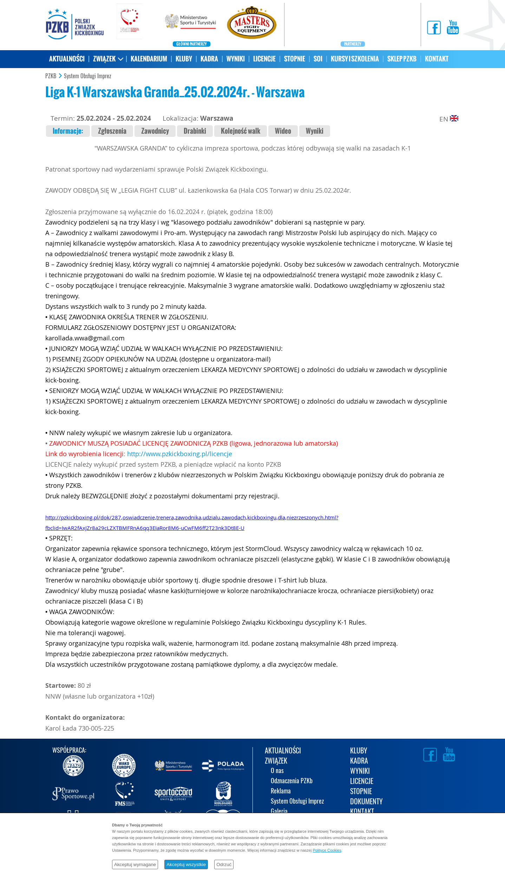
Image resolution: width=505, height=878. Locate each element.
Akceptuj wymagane (135, 864)
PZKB (50, 76)
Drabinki (195, 131)
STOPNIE (294, 59)
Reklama (281, 791)
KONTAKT (436, 59)
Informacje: (68, 131)
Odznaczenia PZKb (292, 781)
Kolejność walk (240, 131)
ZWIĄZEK (104, 59)
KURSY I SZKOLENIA (355, 59)
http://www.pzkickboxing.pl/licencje (179, 454)
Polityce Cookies (327, 850)
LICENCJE (264, 59)
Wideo (283, 131)
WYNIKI (236, 59)
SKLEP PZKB (402, 59)
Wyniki (314, 131)
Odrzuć (223, 864)
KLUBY (184, 59)
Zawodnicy (155, 131)
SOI (318, 59)
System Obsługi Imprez (87, 76)
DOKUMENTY (366, 802)
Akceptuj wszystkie (186, 864)
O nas (277, 771)
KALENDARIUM (149, 59)
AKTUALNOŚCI (67, 59)
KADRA (209, 59)
